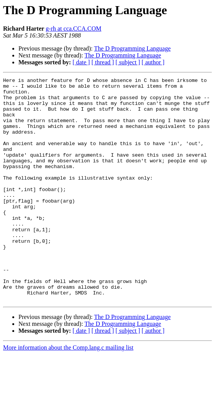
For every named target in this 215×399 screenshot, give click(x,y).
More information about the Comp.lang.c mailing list (68, 392)
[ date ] (81, 62)
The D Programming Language (132, 48)
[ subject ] (128, 62)
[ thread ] (102, 62)
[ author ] (153, 62)
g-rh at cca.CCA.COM (73, 28)
